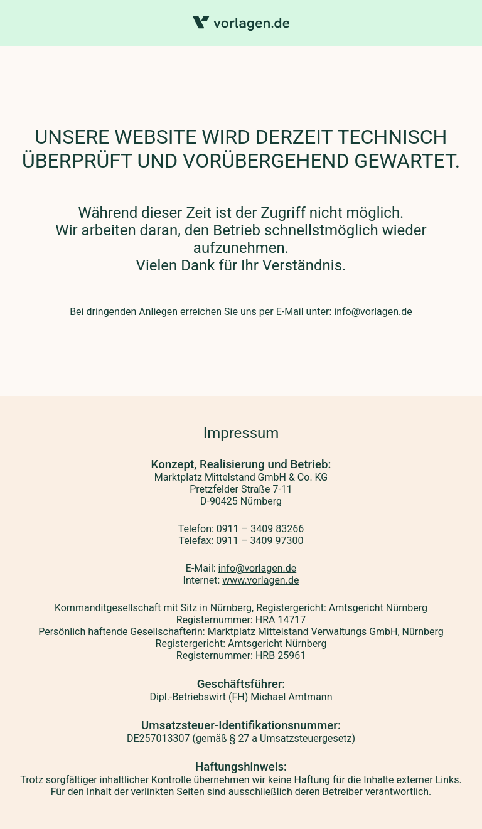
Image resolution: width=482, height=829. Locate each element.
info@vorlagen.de (373, 312)
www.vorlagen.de (260, 580)
